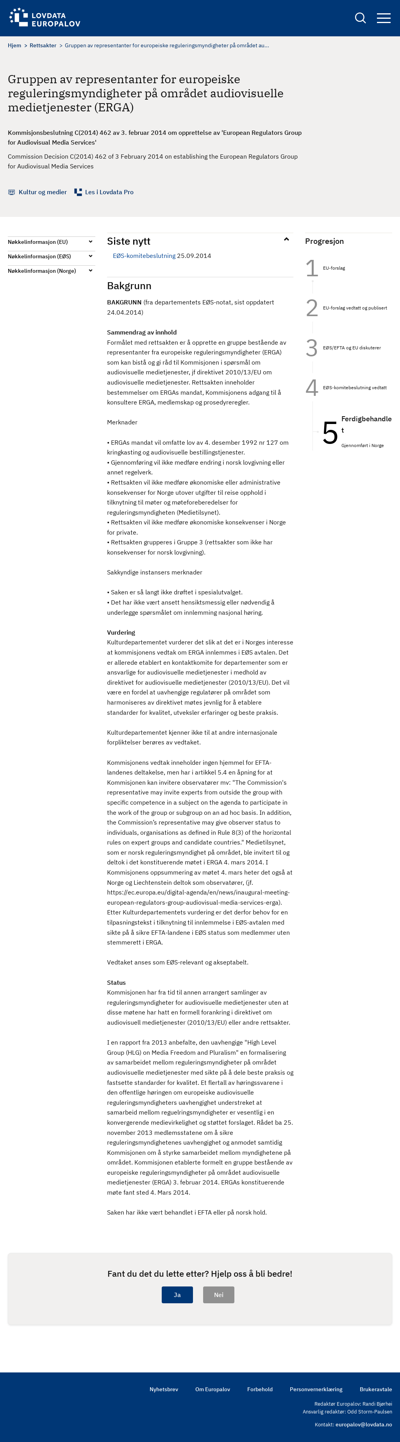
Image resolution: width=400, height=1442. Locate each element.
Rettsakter (43, 45)
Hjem (14, 45)
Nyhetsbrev (164, 1389)
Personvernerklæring (316, 1389)
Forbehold (260, 1389)
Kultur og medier (43, 192)
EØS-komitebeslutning (144, 255)
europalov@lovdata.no (364, 1424)
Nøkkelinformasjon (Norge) (42, 270)
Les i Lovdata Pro (109, 192)
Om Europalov (212, 1389)
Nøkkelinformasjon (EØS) (39, 256)
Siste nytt (128, 240)
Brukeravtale (376, 1389)
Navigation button (384, 18)
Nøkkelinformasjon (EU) (38, 241)
